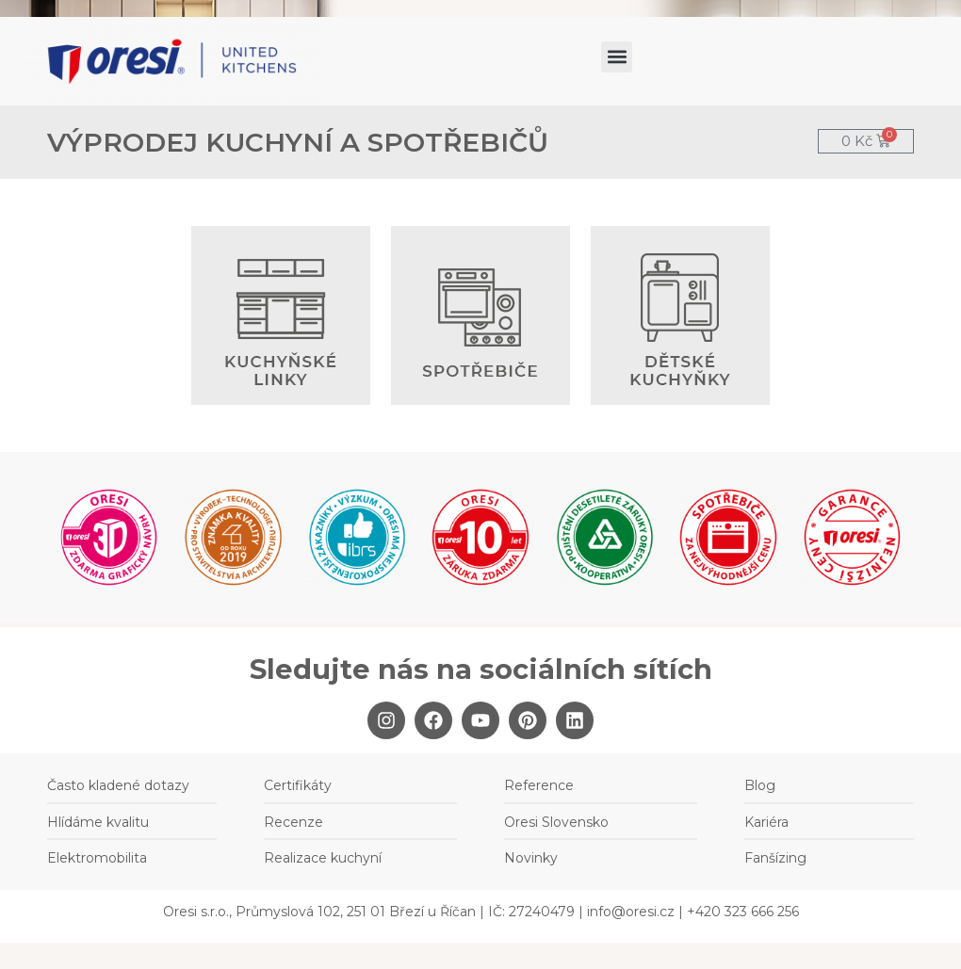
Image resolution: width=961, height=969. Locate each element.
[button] (616, 57)
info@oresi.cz (631, 911)
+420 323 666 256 (743, 911)
